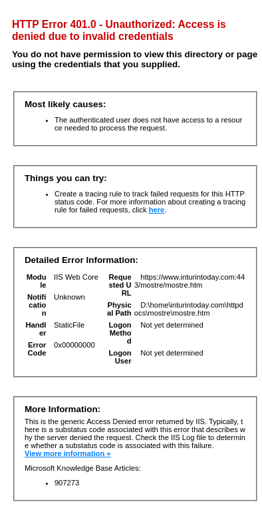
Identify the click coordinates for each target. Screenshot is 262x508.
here (157, 210)
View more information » (68, 453)
